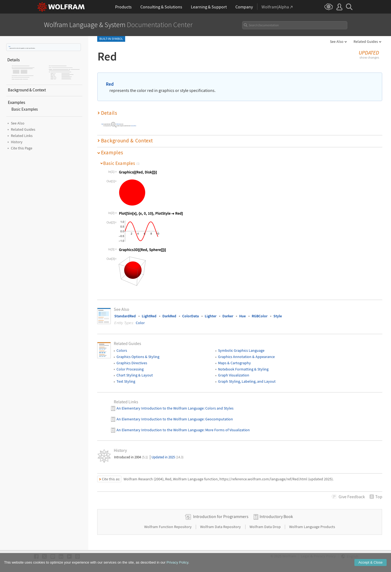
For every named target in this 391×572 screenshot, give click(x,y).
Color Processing (130, 364)
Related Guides (366, 41)
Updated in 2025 (168, 452)
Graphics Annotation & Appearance (246, 352)
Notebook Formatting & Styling (243, 364)
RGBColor (259, 311)
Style (277, 311)
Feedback (352, 492)
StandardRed (125, 311)
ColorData (190, 311)
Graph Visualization (233, 371)
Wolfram (289, 551)
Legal (305, 551)
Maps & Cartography (234, 358)
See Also (336, 41)
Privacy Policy (325, 551)
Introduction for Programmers (220, 512)
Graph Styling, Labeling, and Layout (247, 377)
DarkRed (169, 311)
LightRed (149, 311)
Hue (242, 311)
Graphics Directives (131, 358)
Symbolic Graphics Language (241, 346)
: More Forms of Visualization (227, 425)
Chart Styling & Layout (134, 371)
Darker (227, 311)
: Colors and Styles (219, 404)
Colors (121, 346)
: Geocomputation (218, 414)
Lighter (210, 311)
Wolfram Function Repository (168, 522)
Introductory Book (276, 512)
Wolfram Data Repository (221, 522)
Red (9, 46)
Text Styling (125, 377)
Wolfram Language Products (312, 522)
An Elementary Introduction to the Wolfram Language (160, 404)
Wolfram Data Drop (266, 522)
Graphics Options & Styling (137, 352)
